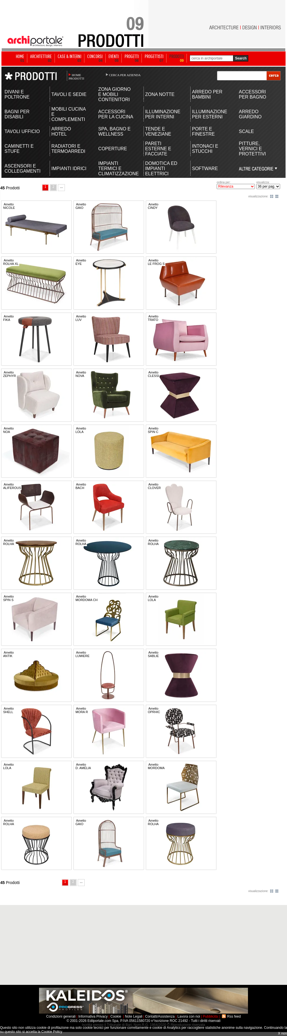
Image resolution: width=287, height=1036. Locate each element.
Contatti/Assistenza (160, 1016)
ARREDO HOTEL (61, 131)
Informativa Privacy (93, 1016)
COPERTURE (112, 148)
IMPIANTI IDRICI (68, 168)
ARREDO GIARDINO (250, 114)
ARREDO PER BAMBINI (207, 94)
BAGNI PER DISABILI (17, 114)
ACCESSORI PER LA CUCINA (115, 114)
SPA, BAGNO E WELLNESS (114, 131)
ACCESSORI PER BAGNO (252, 94)
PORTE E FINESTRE (203, 131)
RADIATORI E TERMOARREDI (68, 149)
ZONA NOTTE (159, 94)
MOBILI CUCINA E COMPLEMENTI (68, 114)
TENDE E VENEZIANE (158, 131)
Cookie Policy (51, 1032)
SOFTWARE (205, 168)
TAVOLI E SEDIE (68, 94)
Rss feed (234, 1016)
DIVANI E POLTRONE (17, 94)
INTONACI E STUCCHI (205, 149)
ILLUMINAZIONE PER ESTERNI (209, 114)
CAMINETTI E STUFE (19, 149)
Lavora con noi (188, 1016)
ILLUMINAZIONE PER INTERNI (163, 114)
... (61, 187)
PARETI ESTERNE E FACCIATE (158, 148)
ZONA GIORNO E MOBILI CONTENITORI (114, 94)
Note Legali (133, 1016)
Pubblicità (210, 1016)
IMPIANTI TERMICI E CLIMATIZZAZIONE (116, 168)
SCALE (246, 131)
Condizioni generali (60, 1016)
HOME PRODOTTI (76, 76)
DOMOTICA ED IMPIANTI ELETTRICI (161, 168)
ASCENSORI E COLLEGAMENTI (22, 168)
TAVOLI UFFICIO (22, 131)
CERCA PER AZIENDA (125, 75)
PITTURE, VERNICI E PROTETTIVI (252, 148)
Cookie (115, 1016)
